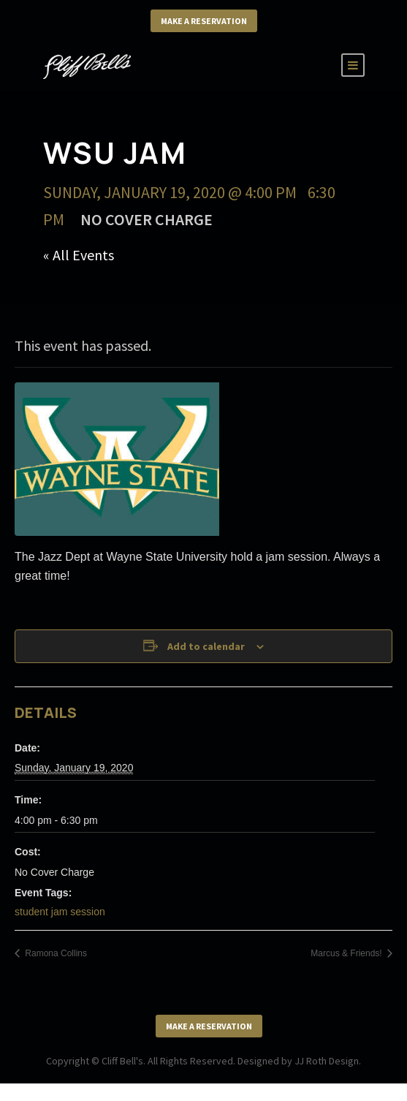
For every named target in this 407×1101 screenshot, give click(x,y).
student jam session (60, 912)
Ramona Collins (55, 953)
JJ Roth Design (326, 1060)
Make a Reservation (204, 20)
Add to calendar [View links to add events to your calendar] (206, 646)
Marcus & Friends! (347, 953)
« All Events (78, 255)
